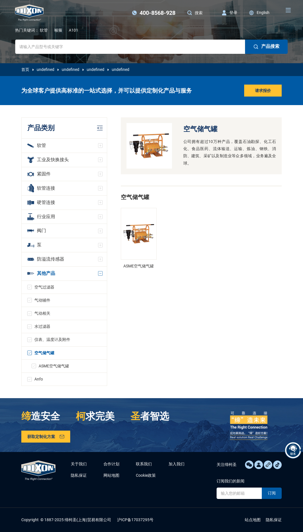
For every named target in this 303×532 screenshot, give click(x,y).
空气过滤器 (44, 287)
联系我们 (144, 464)
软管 (44, 30)
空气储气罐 (44, 353)
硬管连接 (41, 202)
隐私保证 (79, 475)
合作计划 (111, 464)
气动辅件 (42, 300)
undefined (45, 69)
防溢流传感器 (45, 259)
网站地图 (111, 475)
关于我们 (79, 464)
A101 (73, 30)
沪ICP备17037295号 (135, 519)
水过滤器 (42, 326)
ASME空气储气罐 (54, 366)
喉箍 (58, 30)
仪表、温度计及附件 (52, 339)
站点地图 (253, 519)
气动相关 (42, 313)
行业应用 (41, 216)
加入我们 (176, 464)
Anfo (38, 379)
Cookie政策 (146, 475)
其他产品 (41, 273)
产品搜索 (266, 46)
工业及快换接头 (48, 160)
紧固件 (39, 174)
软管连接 (41, 188)
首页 (25, 69)
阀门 (36, 230)
